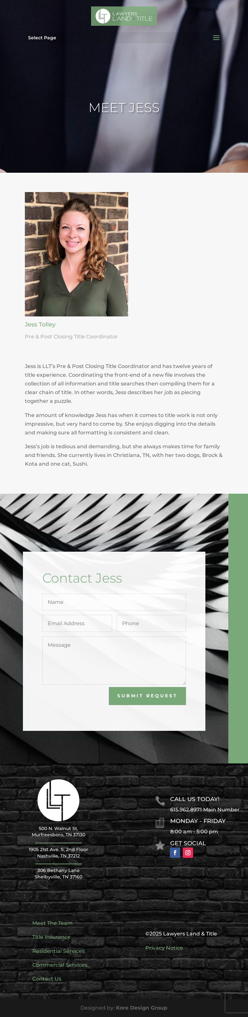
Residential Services (58, 951)
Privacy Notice (164, 948)
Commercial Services (59, 965)
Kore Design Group (141, 1008)
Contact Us (46, 979)
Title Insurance (51, 937)
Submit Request (163, 696)
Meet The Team (52, 923)
